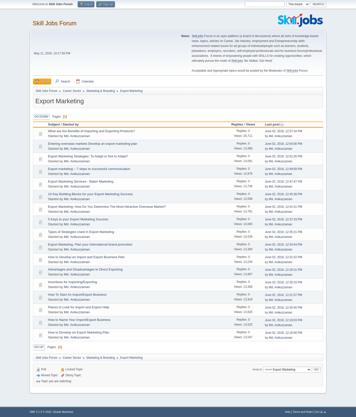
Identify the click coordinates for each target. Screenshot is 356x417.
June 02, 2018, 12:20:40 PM (283, 307)
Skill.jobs (197, 36)
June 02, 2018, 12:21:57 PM (283, 295)
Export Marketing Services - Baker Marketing (80, 181)
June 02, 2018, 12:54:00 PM (283, 144)
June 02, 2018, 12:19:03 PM (283, 320)
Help (287, 411)
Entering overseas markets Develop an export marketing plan (92, 144)
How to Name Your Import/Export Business (79, 320)
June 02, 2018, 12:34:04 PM (283, 244)
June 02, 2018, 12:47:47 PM (283, 181)
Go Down (41, 116)
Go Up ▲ (320, 411)
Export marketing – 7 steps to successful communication (89, 169)
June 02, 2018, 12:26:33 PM (283, 282)
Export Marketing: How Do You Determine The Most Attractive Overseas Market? (107, 206)
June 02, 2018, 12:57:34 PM (283, 131)
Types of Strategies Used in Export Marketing (81, 232)
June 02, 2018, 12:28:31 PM (283, 269)
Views (250, 124)
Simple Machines (63, 411)
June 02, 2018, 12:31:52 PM (283, 257)
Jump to (257, 369)
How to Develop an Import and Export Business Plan (86, 257)
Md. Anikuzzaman (77, 136)
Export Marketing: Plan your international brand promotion (90, 244)
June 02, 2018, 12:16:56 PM (283, 332)
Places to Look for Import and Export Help (78, 307)
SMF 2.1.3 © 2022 (40, 411)
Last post (274, 124)
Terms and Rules (303, 411)
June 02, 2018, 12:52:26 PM (283, 156)
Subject (54, 124)
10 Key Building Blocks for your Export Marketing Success (90, 194)
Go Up (38, 347)
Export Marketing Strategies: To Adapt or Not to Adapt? (88, 156)
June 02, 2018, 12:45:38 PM (283, 194)
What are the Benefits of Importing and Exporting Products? (91, 131)
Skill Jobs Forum (54, 23)
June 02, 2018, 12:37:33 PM (283, 219)
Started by (71, 124)
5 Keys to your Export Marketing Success (78, 219)
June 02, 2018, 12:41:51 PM (283, 206)
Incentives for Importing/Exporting (72, 282)
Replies (237, 124)
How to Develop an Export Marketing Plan (78, 332)
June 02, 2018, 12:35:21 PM (283, 232)
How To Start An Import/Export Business (77, 294)
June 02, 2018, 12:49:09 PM (283, 169)
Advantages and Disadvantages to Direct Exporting (85, 269)
